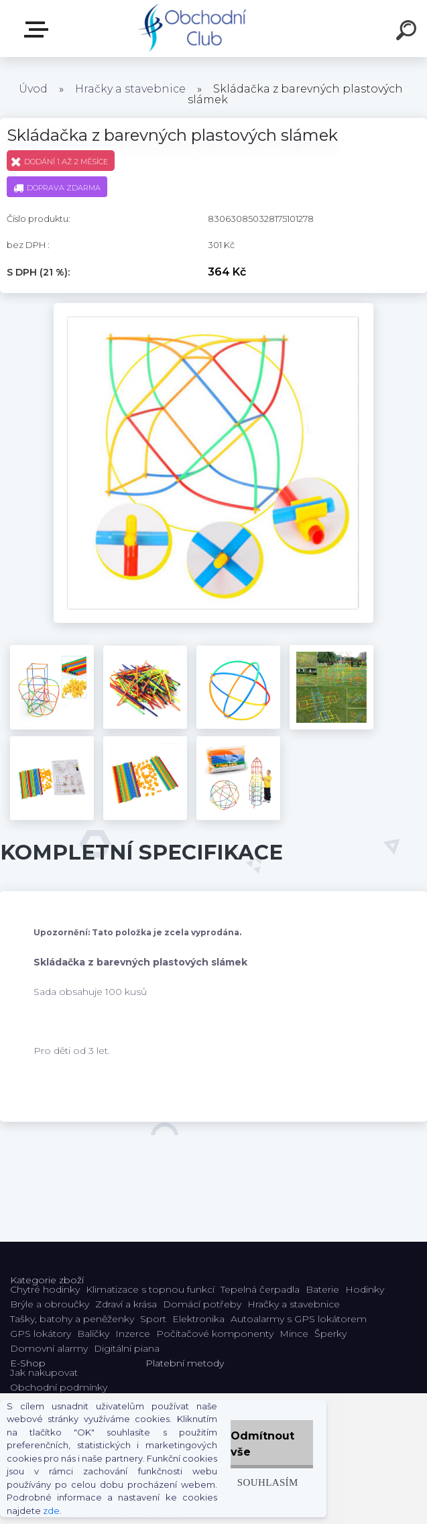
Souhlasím (267, 1482)
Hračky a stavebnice (130, 88)
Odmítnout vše (262, 1443)
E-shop (38, 29)
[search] (408, 32)
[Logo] (193, 28)
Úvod (33, 88)
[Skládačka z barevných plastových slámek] (214, 308)
